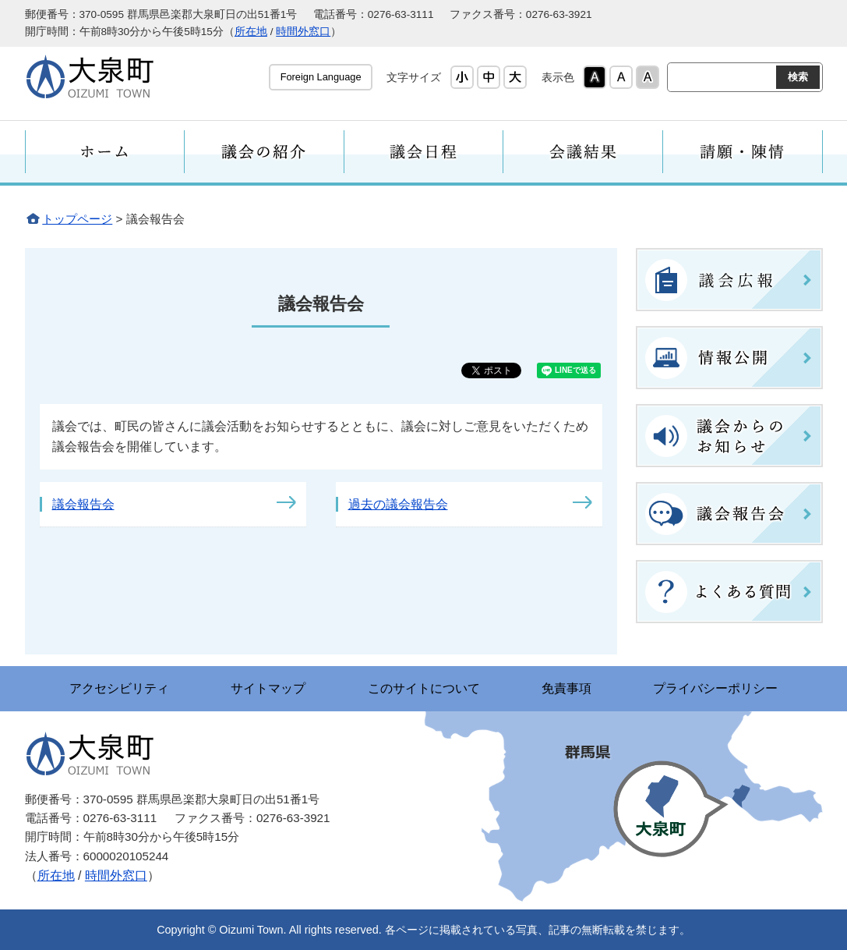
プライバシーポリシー (717, 688)
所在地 (251, 31)
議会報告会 (83, 504)
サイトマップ (268, 688)
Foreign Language (321, 77)
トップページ (77, 218)
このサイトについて (424, 688)
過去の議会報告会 (398, 504)
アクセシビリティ (118, 688)
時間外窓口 (303, 31)
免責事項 (567, 688)
